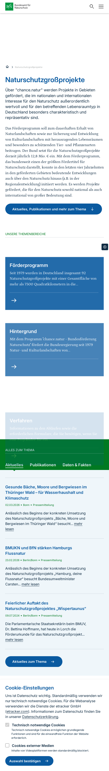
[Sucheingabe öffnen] (90, 6)
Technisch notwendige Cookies (38, 725)
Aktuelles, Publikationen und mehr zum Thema (53, 209)
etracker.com (17, 711)
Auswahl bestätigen (29, 761)
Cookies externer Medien (33, 745)
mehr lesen (30, 584)
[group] (14, 465)
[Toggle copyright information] (104, 246)
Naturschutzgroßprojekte (28, 67)
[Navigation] (100, 6)
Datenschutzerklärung (40, 716)
